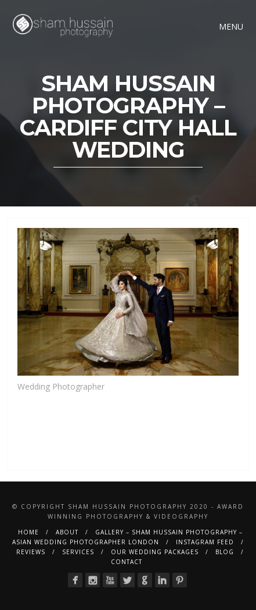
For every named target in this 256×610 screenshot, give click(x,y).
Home (28, 532)
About (67, 532)
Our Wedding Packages (155, 552)
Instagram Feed (205, 542)
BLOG (224, 552)
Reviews (30, 552)
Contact (126, 562)
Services (78, 552)
